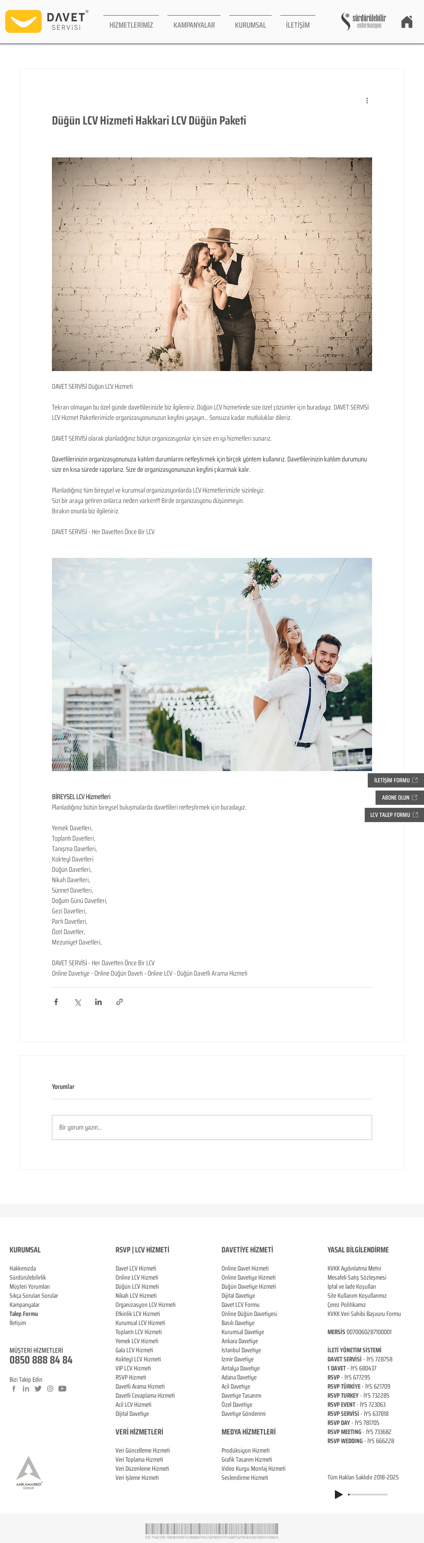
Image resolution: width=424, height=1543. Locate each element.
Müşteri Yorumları (30, 1286)
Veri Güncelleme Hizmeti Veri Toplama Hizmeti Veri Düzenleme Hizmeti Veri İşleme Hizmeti (143, 1455)
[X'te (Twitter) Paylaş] (77, 1002)
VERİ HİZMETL (135, 1432)
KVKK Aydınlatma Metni (354, 1268)
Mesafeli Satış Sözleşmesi (357, 1277)
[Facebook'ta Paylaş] (56, 1002)
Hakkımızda (23, 1268)
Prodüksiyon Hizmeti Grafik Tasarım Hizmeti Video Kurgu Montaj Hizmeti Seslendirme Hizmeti (254, 1464)
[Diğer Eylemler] (367, 100)
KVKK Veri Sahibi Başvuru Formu (364, 1314)
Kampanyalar (24, 1305)
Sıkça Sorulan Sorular (34, 1295)
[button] (131, 21)
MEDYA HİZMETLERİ (249, 1432)
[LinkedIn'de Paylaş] (98, 1002)
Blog (15, 1332)
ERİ (158, 1432)
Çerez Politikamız (347, 1305)
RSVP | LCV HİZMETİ (142, 1250)
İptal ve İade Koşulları (352, 1286)
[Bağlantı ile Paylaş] (120, 1002)
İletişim (18, 1323)
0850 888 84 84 (41, 1359)
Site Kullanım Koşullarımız (357, 1295)
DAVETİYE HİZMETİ (247, 1250)
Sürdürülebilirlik (28, 1277)
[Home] (407, 21)
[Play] (339, 1494)
